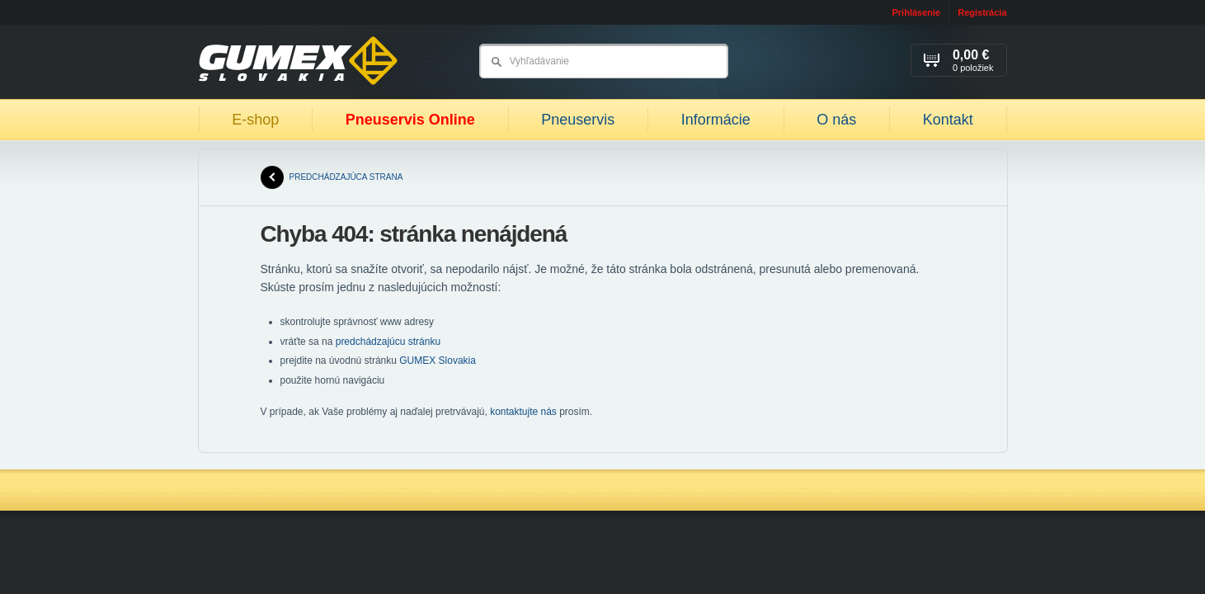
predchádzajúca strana (332, 177)
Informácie (716, 119)
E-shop (255, 119)
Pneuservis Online (410, 119)
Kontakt (948, 119)
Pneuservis (577, 119)
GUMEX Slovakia (437, 360)
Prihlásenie (916, 12)
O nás (836, 119)
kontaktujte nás (523, 411)
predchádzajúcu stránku (388, 341)
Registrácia (982, 12)
